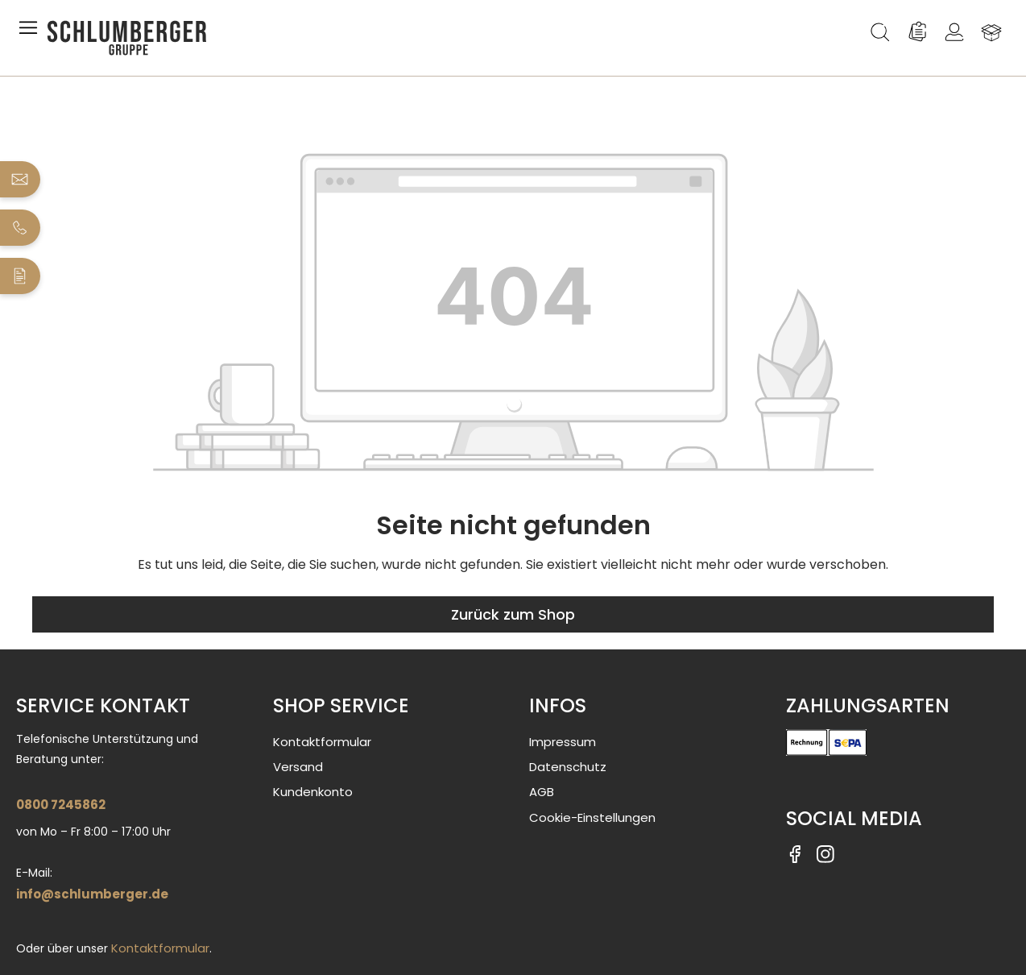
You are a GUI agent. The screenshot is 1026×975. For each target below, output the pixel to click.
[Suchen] (880, 32)
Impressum (562, 741)
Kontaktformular (160, 948)
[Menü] (31, 32)
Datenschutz (567, 766)
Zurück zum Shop (513, 614)
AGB (541, 791)
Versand (298, 766)
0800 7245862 (60, 804)
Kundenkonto (313, 791)
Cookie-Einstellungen (592, 817)
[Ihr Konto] (954, 32)
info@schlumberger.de (92, 894)
